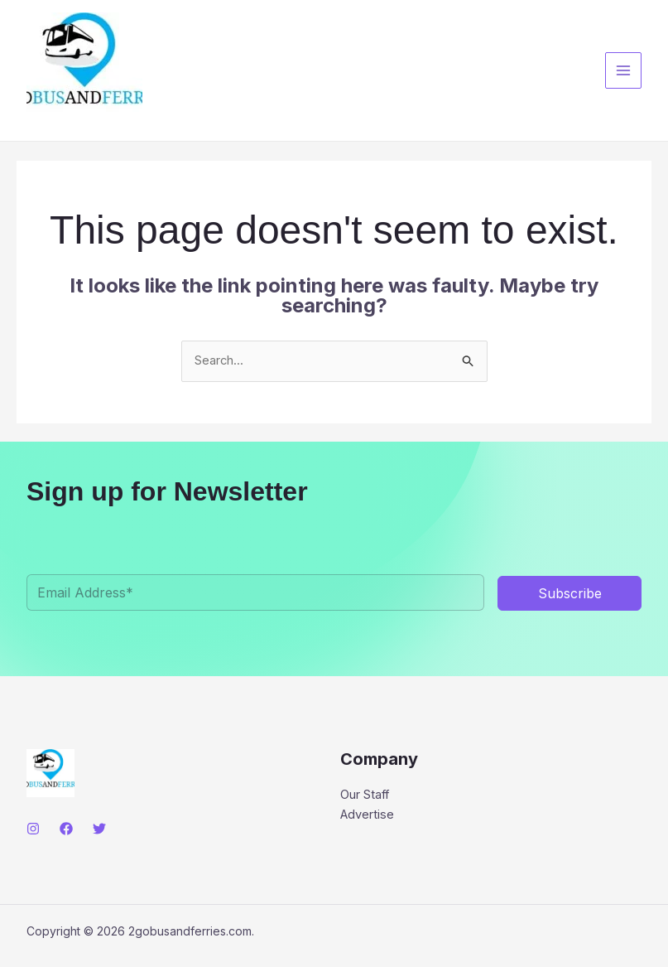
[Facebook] (66, 829)
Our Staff (365, 796)
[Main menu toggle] (623, 70)
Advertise (367, 816)
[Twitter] (99, 829)
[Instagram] (33, 829)
